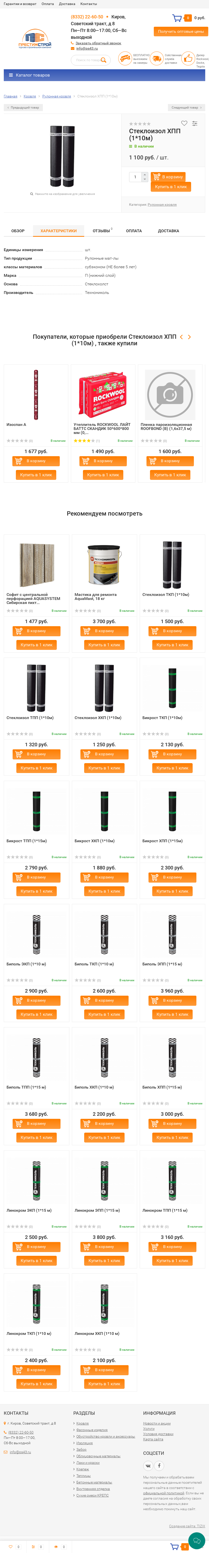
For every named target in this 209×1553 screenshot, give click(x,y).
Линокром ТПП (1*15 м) (165, 1210)
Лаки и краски (88, 1463)
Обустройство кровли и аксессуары (105, 1436)
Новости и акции (157, 1423)
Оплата (48, 4)
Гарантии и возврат (20, 4)
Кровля (82, 1423)
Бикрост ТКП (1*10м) (162, 717)
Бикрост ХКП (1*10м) (95, 840)
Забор (81, 1449)
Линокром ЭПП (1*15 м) (97, 1210)
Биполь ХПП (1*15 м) (162, 1087)
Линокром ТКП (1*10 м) (29, 1333)
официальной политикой (163, 1493)
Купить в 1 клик (171, 186)
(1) (87, 441)
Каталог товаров (29, 75)
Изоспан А (16, 424)
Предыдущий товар (23, 107)
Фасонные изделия (92, 1430)
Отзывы (102, 230)
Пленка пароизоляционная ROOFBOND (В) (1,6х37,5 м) (166, 426)
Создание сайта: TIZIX (187, 1526)
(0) (20, 441)
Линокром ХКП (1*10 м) (97, 1333)
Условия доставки (158, 1434)
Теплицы (83, 1476)
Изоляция (84, 1443)
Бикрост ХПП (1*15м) (162, 840)
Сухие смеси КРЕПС (92, 1495)
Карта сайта (153, 1439)
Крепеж (82, 1469)
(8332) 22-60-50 (87, 16)
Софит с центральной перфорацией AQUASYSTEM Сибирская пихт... (33, 598)
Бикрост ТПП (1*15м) (27, 840)
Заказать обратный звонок (98, 43)
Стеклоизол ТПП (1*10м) (30, 717)
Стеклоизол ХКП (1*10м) (98, 717)
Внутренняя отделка (93, 1489)
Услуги (149, 1429)
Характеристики (59, 230)
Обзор (17, 230)
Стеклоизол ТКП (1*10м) (165, 594)
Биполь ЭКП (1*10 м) (26, 964)
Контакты (88, 4)
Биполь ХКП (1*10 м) (94, 1087)
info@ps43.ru (87, 48)
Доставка (67, 4)
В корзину (172, 176)
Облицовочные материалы (98, 1456)
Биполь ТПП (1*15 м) (26, 1087)
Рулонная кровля (162, 204)
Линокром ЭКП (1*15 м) (29, 1210)
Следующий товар (186, 107)
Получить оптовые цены (181, 31)
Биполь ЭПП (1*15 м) (162, 964)
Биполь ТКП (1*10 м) (94, 964)
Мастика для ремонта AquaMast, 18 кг (96, 596)
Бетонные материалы (94, 1482)
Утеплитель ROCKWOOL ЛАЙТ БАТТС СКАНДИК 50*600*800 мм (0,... (102, 428)
